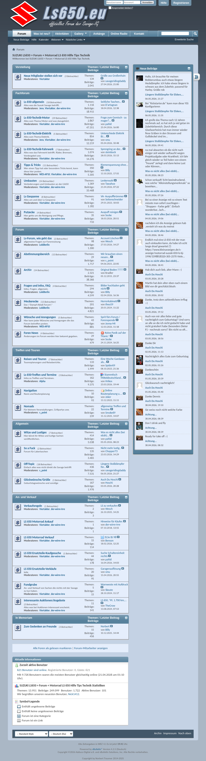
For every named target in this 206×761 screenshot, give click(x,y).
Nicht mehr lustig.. (111, 448)
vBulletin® (97, 749)
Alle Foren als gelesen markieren (52, 648)
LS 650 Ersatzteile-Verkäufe (40, 569)
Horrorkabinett (109, 301)
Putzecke (29, 212)
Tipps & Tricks (32, 165)
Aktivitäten (62, 33)
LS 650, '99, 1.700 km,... (114, 600)
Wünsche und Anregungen (40, 317)
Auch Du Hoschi (109, 479)
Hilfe (164, 3)
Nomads (29, 406)
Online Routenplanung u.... (111, 392)
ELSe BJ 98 (110, 537)
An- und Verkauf (26, 497)
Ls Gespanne (31, 196)
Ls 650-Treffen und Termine (40, 374)
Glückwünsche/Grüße (37, 479)
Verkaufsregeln (33, 505)
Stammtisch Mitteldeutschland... (112, 376)
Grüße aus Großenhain (113, 75)
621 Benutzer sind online (32, 670)
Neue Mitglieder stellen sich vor (43, 75)
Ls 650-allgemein (34, 102)
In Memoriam (24, 617)
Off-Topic (29, 464)
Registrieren (181, 3)
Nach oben (184, 733)
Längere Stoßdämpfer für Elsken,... (164, 94)
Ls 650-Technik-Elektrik (37, 133)
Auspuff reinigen (110, 212)
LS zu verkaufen (109, 505)
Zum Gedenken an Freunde (40, 626)
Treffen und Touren (28, 350)
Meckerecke (31, 301)
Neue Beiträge (21, 39)
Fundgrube (30, 584)
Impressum (170, 733)
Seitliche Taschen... (111, 101)
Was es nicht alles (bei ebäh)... (162, 171)
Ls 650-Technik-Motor (37, 117)
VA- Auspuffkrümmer (112, 196)
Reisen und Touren (35, 359)
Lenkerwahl (107, 180)
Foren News (31, 333)
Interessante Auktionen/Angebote (44, 600)
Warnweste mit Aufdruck (114, 584)
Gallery (80, 33)
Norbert (105, 626)
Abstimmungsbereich (37, 254)
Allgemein (22, 423)
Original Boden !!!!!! (112, 269)
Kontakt (139, 33)
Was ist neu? (42, 33)
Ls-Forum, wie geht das (38, 238)
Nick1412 (73, 694)
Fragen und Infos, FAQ (37, 285)
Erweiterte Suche (184, 39)
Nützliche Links (74, 39)
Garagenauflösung (111, 568)
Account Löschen (110, 238)
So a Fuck (29, 448)
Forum (22, 33)
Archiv (28, 270)
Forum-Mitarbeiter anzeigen (91, 648)
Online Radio (119, 33)
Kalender (44, 39)
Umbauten (30, 180)
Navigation (30, 390)
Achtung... (151, 414)
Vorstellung (23, 67)
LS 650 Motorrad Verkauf (39, 537)
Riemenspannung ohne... (114, 164)
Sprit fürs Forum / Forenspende (110, 318)
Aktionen (56, 39)
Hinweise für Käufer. (111, 521)
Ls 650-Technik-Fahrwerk (38, 149)
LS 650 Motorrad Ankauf (38, 521)
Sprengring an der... (111, 149)
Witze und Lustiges (35, 432)
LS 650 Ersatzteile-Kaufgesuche (42, 553)
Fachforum (22, 93)
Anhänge (99, 33)
